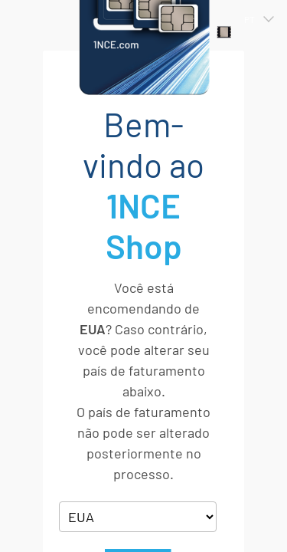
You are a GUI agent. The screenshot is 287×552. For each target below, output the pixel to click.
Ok (138, 453)
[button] (251, 19)
